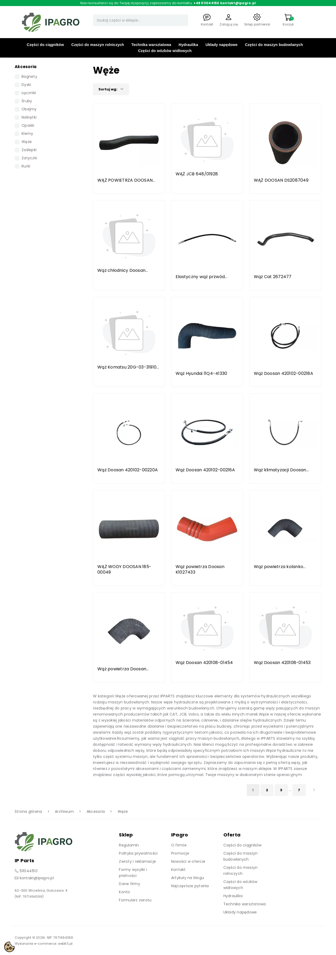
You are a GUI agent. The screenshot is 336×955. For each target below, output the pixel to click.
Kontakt (178, 869)
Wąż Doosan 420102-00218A (283, 373)
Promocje (180, 853)
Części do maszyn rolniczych (97, 45)
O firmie (179, 845)
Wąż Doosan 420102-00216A (205, 470)
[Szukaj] (140, 20)
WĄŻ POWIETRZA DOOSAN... (126, 180)
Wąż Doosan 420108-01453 (282, 663)
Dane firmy (129, 883)
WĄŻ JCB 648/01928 (197, 174)
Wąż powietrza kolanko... (280, 567)
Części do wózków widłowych (165, 51)
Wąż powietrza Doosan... (123, 669)
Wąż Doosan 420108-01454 (204, 663)
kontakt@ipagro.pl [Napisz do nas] (238, 3)
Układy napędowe (222, 45)
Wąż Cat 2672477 (273, 277)
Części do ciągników (45, 45)
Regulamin (129, 845)
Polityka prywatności (138, 853)
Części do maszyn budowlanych (274, 45)
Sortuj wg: (111, 89)
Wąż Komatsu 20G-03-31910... (128, 367)
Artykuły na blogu (187, 877)
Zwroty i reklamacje (137, 861)
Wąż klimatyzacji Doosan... (281, 470)
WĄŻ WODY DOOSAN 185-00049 (124, 569)
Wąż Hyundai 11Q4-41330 (201, 373)
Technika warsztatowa (151, 45)
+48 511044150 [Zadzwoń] (206, 3)
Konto (124, 892)
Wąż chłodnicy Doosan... (122, 270)
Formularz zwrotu (135, 900)
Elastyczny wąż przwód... (201, 277)
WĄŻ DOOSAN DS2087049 (281, 180)
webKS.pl (65, 943)
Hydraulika (188, 45)
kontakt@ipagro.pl (37, 878)
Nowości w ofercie (188, 861)
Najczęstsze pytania (190, 885)
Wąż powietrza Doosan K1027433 (200, 569)
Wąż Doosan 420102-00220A (127, 470)
